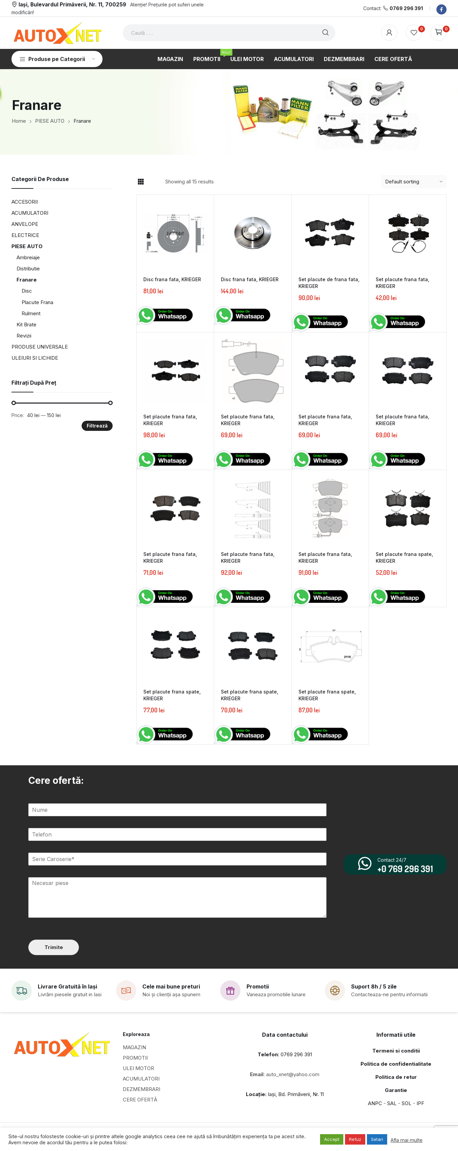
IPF (420, 1103)
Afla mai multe (407, 1140)
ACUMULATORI (29, 213)
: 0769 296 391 (285, 1054)
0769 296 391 (406, 8)
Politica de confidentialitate (396, 1063)
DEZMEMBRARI (141, 1089)
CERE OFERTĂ (140, 1099)
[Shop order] (414, 181)
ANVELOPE (24, 224)
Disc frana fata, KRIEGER (172, 279)
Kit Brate (26, 324)
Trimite (53, 947)
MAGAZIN (134, 1047)
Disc (27, 291)
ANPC (375, 1103)
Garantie (396, 1090)
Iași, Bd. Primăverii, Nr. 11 (285, 1094)
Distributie (28, 268)
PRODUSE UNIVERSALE (39, 347)
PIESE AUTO (26, 246)
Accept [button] (331, 1139)
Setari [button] (377, 1139)
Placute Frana (37, 302)
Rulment (31, 313)
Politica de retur (396, 1076)
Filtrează (97, 426)
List (152, 181)
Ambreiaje (28, 257)
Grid (140, 181)
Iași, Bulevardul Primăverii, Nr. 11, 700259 (72, 4)
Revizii (24, 335)
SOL (406, 1103)
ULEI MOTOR (138, 1068)
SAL (392, 1103)
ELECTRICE (25, 235)
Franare (27, 279)
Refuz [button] (355, 1139)
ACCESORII (24, 202)
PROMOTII (135, 1057)
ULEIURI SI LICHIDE (34, 358)
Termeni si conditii (396, 1050)
